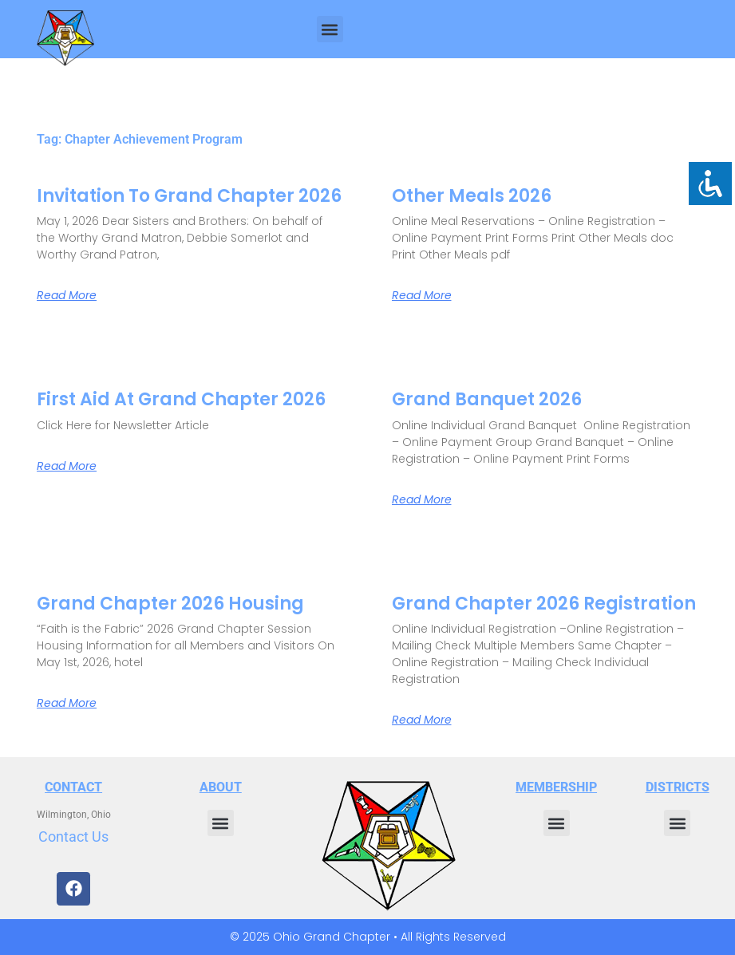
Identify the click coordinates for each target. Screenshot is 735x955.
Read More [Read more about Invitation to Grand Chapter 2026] (67, 295)
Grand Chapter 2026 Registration (544, 603)
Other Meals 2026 (471, 196)
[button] (330, 29)
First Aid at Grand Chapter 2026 (181, 399)
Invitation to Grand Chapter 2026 (189, 196)
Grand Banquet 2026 (487, 399)
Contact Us (73, 836)
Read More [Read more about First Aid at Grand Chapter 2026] (67, 466)
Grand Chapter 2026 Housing (170, 603)
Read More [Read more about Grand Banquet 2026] (422, 499)
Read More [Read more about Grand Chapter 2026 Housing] (67, 702)
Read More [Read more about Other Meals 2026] (422, 295)
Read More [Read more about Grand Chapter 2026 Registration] (422, 719)
